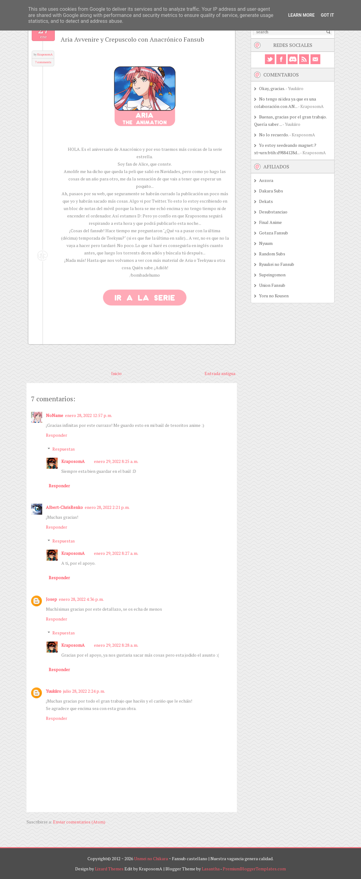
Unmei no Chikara (151, 858)
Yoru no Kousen (274, 296)
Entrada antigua (220, 373)
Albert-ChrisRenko (64, 507)
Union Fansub (272, 285)
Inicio (116, 373)
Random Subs (272, 254)
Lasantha (211, 869)
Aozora (266, 180)
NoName (54, 415)
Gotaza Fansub (273, 233)
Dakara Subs (271, 191)
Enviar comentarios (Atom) (79, 822)
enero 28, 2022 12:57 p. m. (88, 415)
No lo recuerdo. (274, 135)
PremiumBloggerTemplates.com (254, 869)
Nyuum (266, 243)
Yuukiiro (53, 691)
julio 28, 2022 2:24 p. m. (84, 691)
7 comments (43, 62)
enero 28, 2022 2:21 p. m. (107, 507)
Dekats (266, 201)
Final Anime (270, 222)
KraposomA (45, 54)
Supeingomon (272, 275)
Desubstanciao (273, 212)
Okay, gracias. (272, 88)
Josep (51, 599)
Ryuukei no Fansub (276, 264)
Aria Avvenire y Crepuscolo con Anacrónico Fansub (132, 39)
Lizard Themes (109, 869)
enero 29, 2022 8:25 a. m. (116, 461)
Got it (327, 15)
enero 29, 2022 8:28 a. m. (116, 645)
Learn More (301, 15)
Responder (56, 435)
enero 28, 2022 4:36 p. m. (81, 599)
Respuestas (63, 449)
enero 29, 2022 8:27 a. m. (116, 553)
